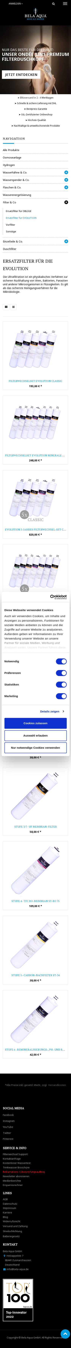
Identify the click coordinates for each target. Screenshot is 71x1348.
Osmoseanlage (12, 157)
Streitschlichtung (12, 1231)
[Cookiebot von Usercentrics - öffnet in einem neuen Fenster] (50, 597)
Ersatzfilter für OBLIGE (18, 211)
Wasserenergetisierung (17, 195)
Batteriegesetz (11, 1236)
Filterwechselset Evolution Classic (35, 381)
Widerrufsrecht (11, 1221)
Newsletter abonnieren (16, 1176)
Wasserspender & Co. (16, 180)
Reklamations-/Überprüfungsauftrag (24, 1171)
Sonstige (11, 231)
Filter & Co (9, 202)
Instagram (9, 1121)
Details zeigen (49, 711)
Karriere (7, 1212)
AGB (5, 1199)
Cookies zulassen (36, 723)
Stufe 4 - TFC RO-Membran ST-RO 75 (35, 901)
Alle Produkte (11, 150)
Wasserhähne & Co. (15, 172)
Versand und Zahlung (15, 1226)
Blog (5, 1217)
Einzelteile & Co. (13, 241)
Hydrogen (9, 165)
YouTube (8, 1127)
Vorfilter (10, 224)
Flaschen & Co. (12, 187)
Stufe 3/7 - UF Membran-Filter (35, 826)
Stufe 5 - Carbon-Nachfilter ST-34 (36, 975)
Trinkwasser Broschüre (16, 1167)
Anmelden (16, 3)
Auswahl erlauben (35, 735)
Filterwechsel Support (15, 1154)
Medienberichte (12, 1180)
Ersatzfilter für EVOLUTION (21, 217)
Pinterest (8, 1139)
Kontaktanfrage (12, 1158)
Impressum (9, 1208)
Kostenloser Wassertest (16, 1163)
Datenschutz (10, 1203)
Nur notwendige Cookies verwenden (35, 747)
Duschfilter (9, 249)
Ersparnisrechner (13, 1185)
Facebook (8, 1115)
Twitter (7, 1133)
